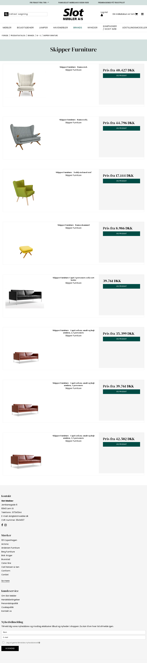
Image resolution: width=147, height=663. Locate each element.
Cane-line (6, 563)
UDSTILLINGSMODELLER (134, 27)
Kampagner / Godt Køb (110, 27)
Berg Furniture (8, 551)
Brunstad (5, 559)
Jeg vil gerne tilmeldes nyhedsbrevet (30, 642)
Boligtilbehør (25, 27)
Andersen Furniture (10, 547)
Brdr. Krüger (6, 555)
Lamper (43, 27)
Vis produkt (121, 75)
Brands (77, 27)
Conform (5, 570)
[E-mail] (73, 637)
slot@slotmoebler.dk (18, 516)
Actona (4, 544)
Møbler (7, 27)
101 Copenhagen (9, 540)
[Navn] (73, 632)
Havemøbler (60, 27)
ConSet (5, 574)
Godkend (10, 648)
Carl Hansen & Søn (10, 567)
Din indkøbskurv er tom (125, 14)
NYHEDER (92, 27)
